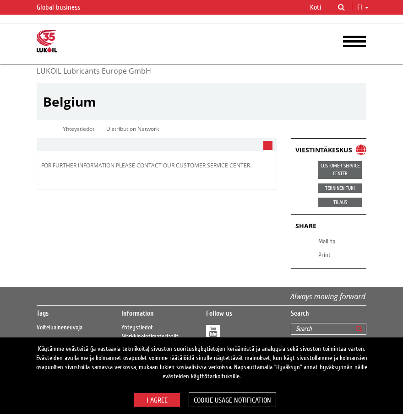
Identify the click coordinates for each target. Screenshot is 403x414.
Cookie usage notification (232, 400)
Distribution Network (132, 129)
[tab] (157, 145)
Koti (315, 7)
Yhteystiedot (137, 327)
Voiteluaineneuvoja (59, 327)
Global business (64, 7)
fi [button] (363, 7)
